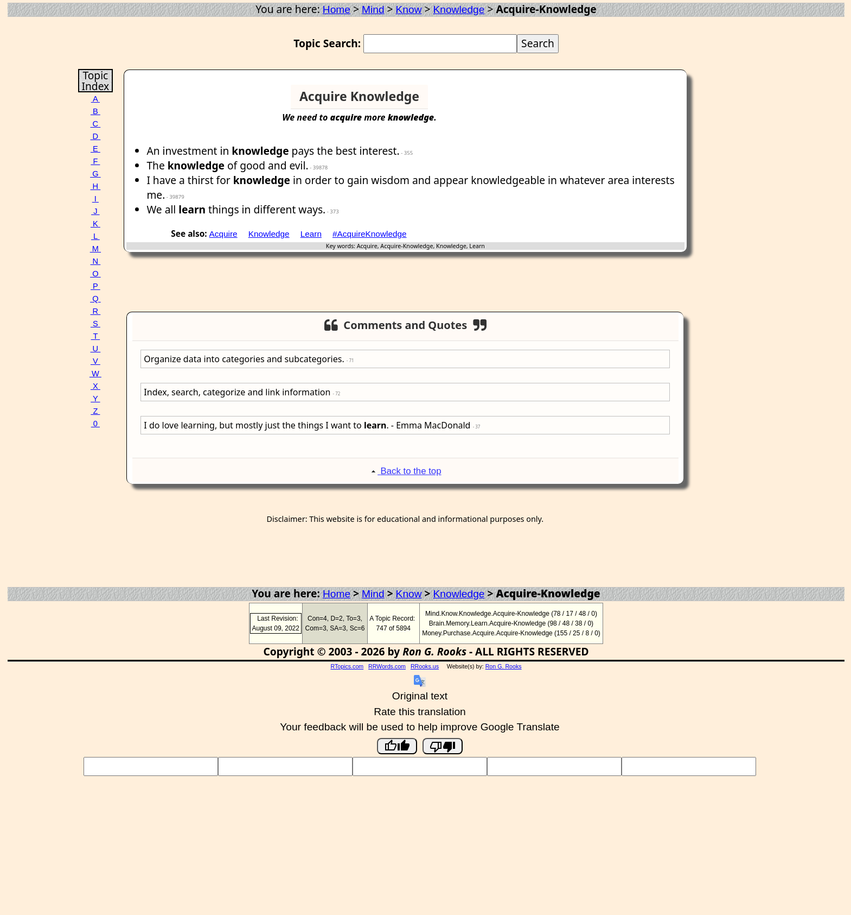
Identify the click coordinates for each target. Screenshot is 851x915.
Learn (311, 233)
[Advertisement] (642, 101)
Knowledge (458, 9)
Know (409, 9)
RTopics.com (346, 666)
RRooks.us (425, 666)
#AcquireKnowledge (369, 233)
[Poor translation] (443, 746)
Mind (373, 9)
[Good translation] (397, 746)
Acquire (223, 233)
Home (336, 9)
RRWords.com (387, 666)
